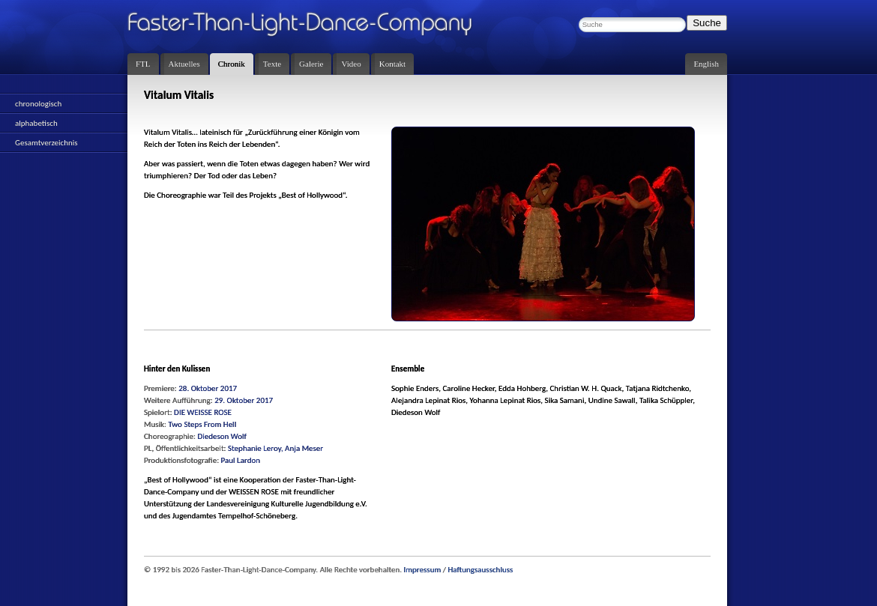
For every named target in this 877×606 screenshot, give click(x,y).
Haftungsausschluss (480, 570)
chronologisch (38, 104)
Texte (272, 63)
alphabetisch (36, 123)
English (706, 63)
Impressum (422, 570)
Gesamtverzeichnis (46, 143)
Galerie (311, 63)
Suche (707, 22)
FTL (143, 63)
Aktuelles (184, 63)
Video (351, 63)
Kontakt (392, 63)
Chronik (231, 63)
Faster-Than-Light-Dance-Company (314, 26)
